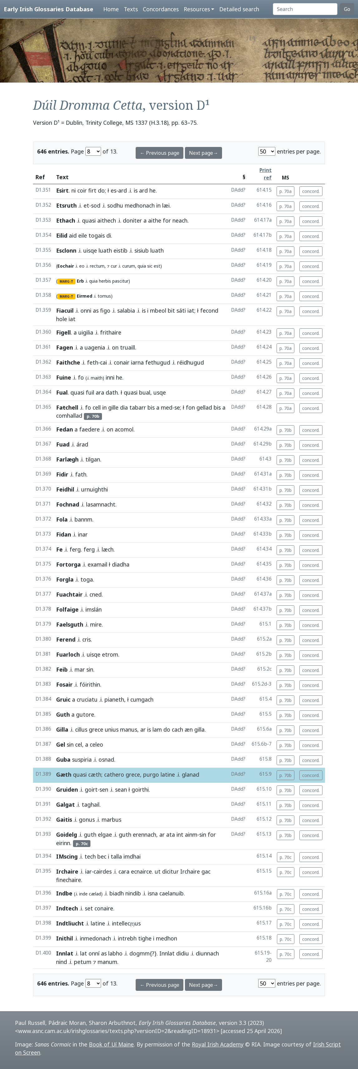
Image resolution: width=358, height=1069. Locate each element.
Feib (62, 669)
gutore (85, 714)
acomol (124, 429)
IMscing (67, 856)
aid (73, 235)
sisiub (141, 250)
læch (108, 549)
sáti (181, 310)
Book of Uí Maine (111, 1044)
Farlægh (67, 459)
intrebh (127, 938)
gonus (87, 819)
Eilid (61, 235)
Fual (62, 392)
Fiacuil (65, 310)
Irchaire (67, 871)
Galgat (65, 804)
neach (179, 220)
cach (177, 729)
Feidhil (65, 489)
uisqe (90, 250)
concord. (311, 191)
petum (82, 962)
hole (61, 319)
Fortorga (68, 564)
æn (189, 729)
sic (149, 266)
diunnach (207, 953)
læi (166, 205)
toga (86, 579)
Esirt (62, 190)
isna (153, 893)
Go (347, 9)
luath (105, 250)
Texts (131, 9)
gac (205, 871)
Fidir (62, 474)
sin (89, 669)
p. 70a (285, 191)
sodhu (115, 205)
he (152, 190)
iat (190, 310)
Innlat (64, 953)
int (180, 834)
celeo (96, 744)
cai (103, 362)
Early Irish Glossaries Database (48, 9)
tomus (104, 296)
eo (82, 266)
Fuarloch (68, 654)
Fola (62, 519)
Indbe (64, 893)
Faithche (68, 362)
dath (112, 392)
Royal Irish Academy (218, 1044)
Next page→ (203, 152)
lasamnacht (100, 504)
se (177, 407)
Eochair (65, 266)
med (166, 407)
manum (107, 962)
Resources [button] (197, 9)
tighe (145, 938)
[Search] (305, 9)
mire (96, 624)
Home (111, 9)
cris (86, 639)
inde (83, 894)
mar (80, 669)
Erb (80, 281)
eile (82, 235)
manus (128, 729)
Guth (63, 714)
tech (90, 856)
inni (110, 377)
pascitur (120, 281)
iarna (137, 362)
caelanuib (171, 893)
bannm (83, 519)
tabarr (137, 407)
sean (121, 789)
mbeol (158, 310)
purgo (151, 774)
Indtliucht (70, 923)
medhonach (140, 205)
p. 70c (286, 857)
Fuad (63, 444)
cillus (81, 729)
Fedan (64, 429)
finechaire (68, 880)
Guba (63, 759)
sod (95, 205)
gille (113, 407)
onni (85, 310)
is (136, 190)
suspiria (82, 759)
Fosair (64, 684)
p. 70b (285, 430)
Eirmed (84, 296)
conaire (103, 908)
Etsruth (66, 205)
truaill (127, 347)
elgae (105, 834)
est (157, 266)
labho (115, 953)
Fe (59, 549)
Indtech (67, 908)
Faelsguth (69, 624)
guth (90, 834)
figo (105, 310)
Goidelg (66, 834)
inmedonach (95, 938)
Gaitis (64, 819)
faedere (89, 429)
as (96, 310)
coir (82, 190)
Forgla (65, 579)
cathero (114, 774)
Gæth (63, 774)
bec (101, 856)
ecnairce (141, 871)
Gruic (63, 699)
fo (81, 377)
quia (142, 266)
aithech (106, 220)
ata (170, 834)
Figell (63, 332)
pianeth (114, 699)
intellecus (126, 923)
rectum (97, 266)
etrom (110, 654)
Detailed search (239, 9)
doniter (132, 220)
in (158, 205)
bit (171, 310)
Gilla (62, 729)
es (113, 190)
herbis (105, 281)
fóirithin (90, 684)
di (108, 235)
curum (128, 266)
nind (61, 962)
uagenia (95, 347)
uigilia (85, 332)
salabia (126, 310)
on (115, 347)
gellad (204, 407)
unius (112, 729)
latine (168, 774)
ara (100, 392)
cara (124, 871)
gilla (199, 729)
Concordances (161, 9)
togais (97, 235)
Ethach (65, 220)
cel (78, 744)
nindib (133, 893)
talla (116, 856)
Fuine (63, 377)
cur (114, 266)
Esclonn (66, 250)
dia (124, 407)
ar (143, 729)
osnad (106, 759)
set (89, 908)
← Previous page (159, 152)
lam (157, 729)
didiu (182, 953)
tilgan (92, 459)
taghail (90, 804)
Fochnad (67, 504)
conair (121, 362)
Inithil (64, 938)
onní (94, 953)
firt (92, 190)
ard (122, 190)
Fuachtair (69, 594)
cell (97, 407)
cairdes (103, 871)
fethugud (157, 362)
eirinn (63, 843)
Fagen (64, 347)
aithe (154, 220)
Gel (60, 744)
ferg (75, 549)
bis (151, 407)
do (101, 190)
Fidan (63, 534)
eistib (121, 250)
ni (73, 190)
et (86, 205)
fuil (90, 392)
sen (103, 789)
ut (158, 871)
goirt (91, 789)
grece (96, 729)
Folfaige (67, 609)
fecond (209, 310)
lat (83, 953)
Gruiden (67, 789)
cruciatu (87, 699)
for (167, 220)
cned (96, 594)
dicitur (170, 871)
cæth (94, 774)
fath (80, 474)
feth (92, 362)
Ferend (65, 639)
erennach (144, 834)
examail (97, 564)
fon (190, 407)
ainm (191, 834)
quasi (89, 220)
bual (144, 392)
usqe (159, 392)
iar (88, 871)
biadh (116, 893)
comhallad (69, 415)
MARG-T (66, 281)
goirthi (140, 789)
